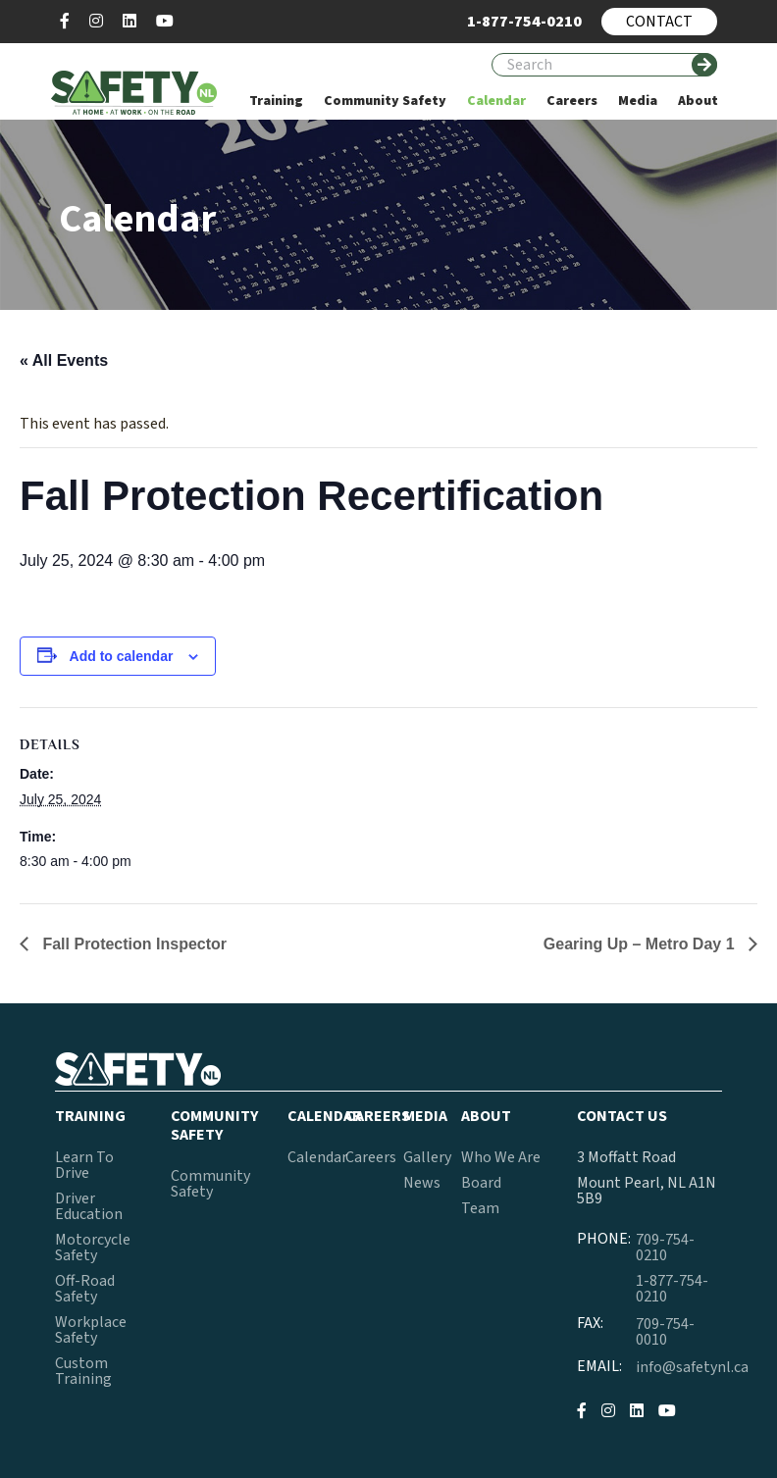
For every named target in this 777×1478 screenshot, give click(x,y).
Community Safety (210, 1183)
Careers (370, 1157)
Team (480, 1208)
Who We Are (501, 1157)
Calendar (317, 1157)
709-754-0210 (665, 1247)
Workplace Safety (91, 1330)
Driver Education (89, 1206)
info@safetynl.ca (692, 1367)
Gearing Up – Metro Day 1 (641, 944)
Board (481, 1183)
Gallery (427, 1157)
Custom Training (83, 1371)
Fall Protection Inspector (132, 944)
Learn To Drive (84, 1165)
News (421, 1183)
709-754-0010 (665, 1332)
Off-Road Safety (85, 1288)
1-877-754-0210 (672, 1288)
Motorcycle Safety (92, 1247)
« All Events (64, 360)
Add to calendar (122, 656)
